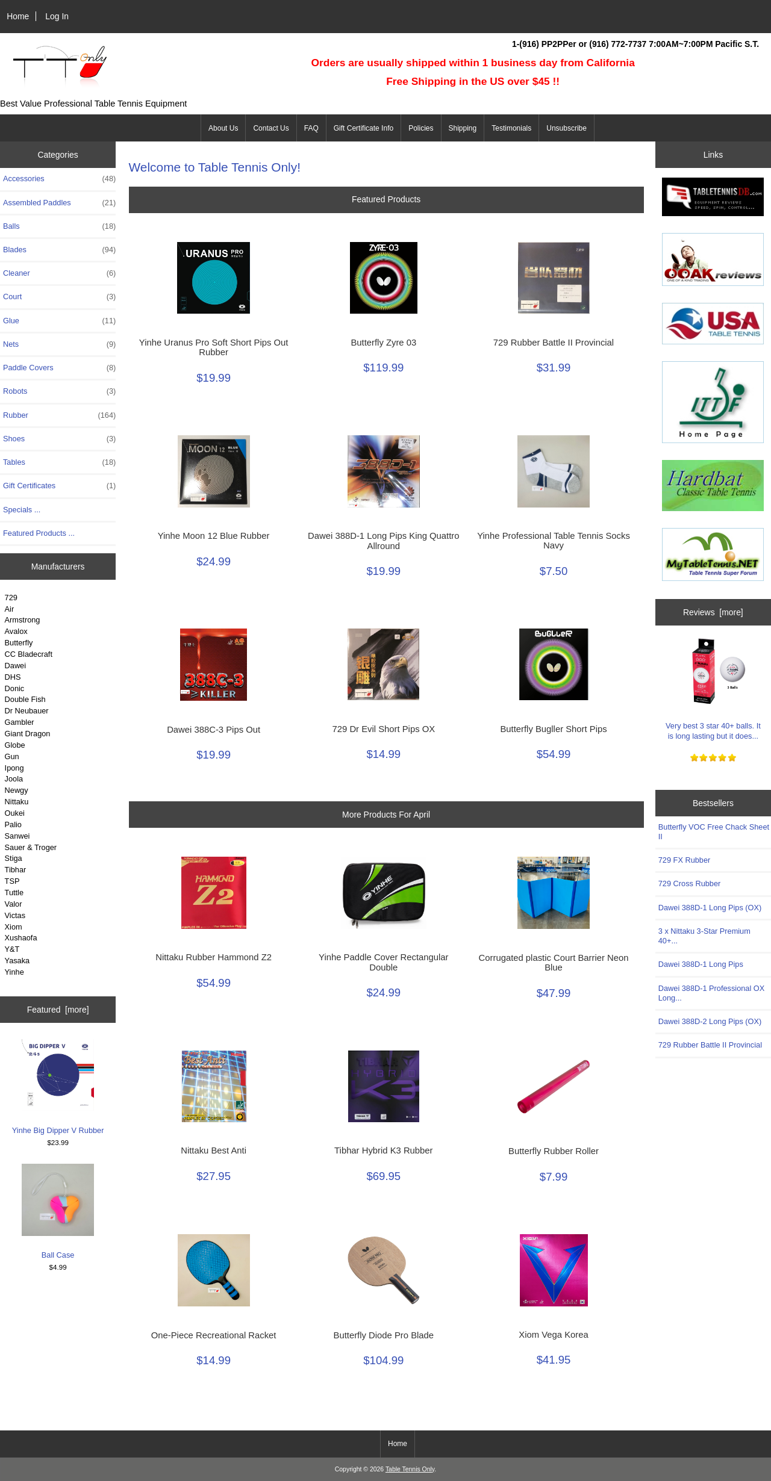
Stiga (13, 858)
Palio (13, 824)
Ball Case (58, 1211)
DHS (13, 677)
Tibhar (16, 869)
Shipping (463, 128)
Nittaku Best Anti (213, 1150)
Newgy (16, 790)
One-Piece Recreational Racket (213, 1335)
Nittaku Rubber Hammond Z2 (213, 957)
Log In (57, 16)
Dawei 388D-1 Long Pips (700, 964)
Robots (59, 391)
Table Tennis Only (410, 1469)
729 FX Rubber (684, 860)
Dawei (15, 665)
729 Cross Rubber (689, 883)
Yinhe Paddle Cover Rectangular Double (383, 962)
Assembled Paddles (59, 203)
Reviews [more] (713, 612)
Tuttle (14, 892)
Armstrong (22, 619)
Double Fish (25, 699)
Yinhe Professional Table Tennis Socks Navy (553, 540)
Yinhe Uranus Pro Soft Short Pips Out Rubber (214, 347)
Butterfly (19, 642)
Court (59, 297)
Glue (59, 321)
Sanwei (17, 835)
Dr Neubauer (27, 710)
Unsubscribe (566, 128)
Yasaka (17, 960)
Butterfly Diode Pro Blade (384, 1335)
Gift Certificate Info (363, 128)
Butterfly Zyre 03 (383, 342)
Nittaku (17, 801)
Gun (12, 756)
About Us (223, 128)
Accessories (59, 179)
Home (18, 16)
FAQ (311, 128)
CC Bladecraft (28, 654)
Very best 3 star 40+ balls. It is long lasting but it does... (713, 687)
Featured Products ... (39, 533)
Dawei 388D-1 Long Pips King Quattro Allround (383, 540)
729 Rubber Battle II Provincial (553, 342)
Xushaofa (21, 937)
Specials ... (21, 509)
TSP (12, 881)
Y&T (12, 949)
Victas (15, 915)
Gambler (19, 722)
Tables (59, 462)
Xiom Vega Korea (553, 1335)
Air (9, 608)
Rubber (59, 415)
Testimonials (511, 128)
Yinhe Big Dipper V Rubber (58, 1086)
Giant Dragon (28, 733)
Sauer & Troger (31, 847)
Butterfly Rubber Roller (553, 1151)
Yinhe (14, 971)
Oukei (15, 813)
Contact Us (271, 128)
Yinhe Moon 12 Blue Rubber (214, 536)
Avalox (16, 631)
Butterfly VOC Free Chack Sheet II (713, 831)
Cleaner (59, 273)
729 (11, 597)
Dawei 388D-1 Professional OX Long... (711, 993)
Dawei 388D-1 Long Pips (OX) (710, 907)
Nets (59, 344)
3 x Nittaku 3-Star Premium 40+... (704, 936)
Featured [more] (58, 1009)
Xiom (13, 926)
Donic (15, 688)
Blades (59, 250)
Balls (59, 226)
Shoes (59, 439)
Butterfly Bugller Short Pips (553, 729)
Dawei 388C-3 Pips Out (213, 729)
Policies (420, 128)
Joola (14, 778)
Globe (15, 745)
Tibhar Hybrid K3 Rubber (383, 1150)
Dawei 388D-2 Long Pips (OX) (710, 1021)
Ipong (14, 767)
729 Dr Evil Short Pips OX (383, 729)
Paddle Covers (59, 368)
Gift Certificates (59, 486)
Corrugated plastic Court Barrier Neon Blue (554, 962)
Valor (13, 903)
